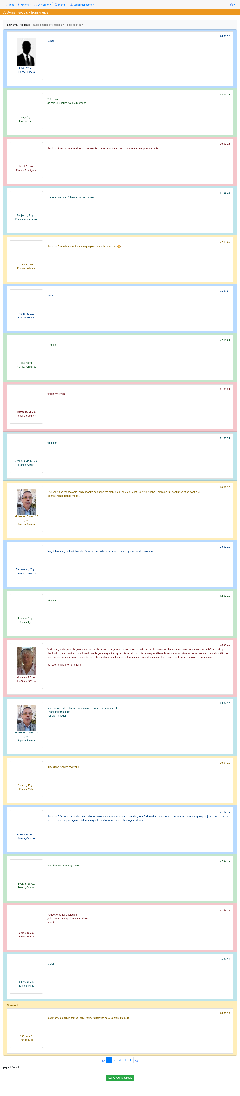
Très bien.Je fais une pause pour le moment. (66, 101)
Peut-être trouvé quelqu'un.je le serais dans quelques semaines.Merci (68, 918)
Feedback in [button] (74, 24)
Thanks (51, 344)
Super (50, 40)
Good (50, 295)
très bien (52, 442)
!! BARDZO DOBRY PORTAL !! (63, 767)
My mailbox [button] (41, 4)
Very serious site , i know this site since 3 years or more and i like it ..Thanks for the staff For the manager (85, 712)
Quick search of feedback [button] (47, 24)
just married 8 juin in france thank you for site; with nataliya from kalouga (88, 1017)
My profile (24, 4)
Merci (50, 963)
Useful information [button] (81, 4)
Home (9, 4)
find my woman (56, 393)
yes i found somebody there (63, 865)
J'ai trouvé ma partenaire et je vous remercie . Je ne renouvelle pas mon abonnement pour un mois (102, 148)
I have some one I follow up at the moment (71, 197)
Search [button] (60, 4)
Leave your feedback (18, 24)
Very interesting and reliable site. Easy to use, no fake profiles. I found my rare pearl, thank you (100, 551)
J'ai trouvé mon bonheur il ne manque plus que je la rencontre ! (84, 246)
